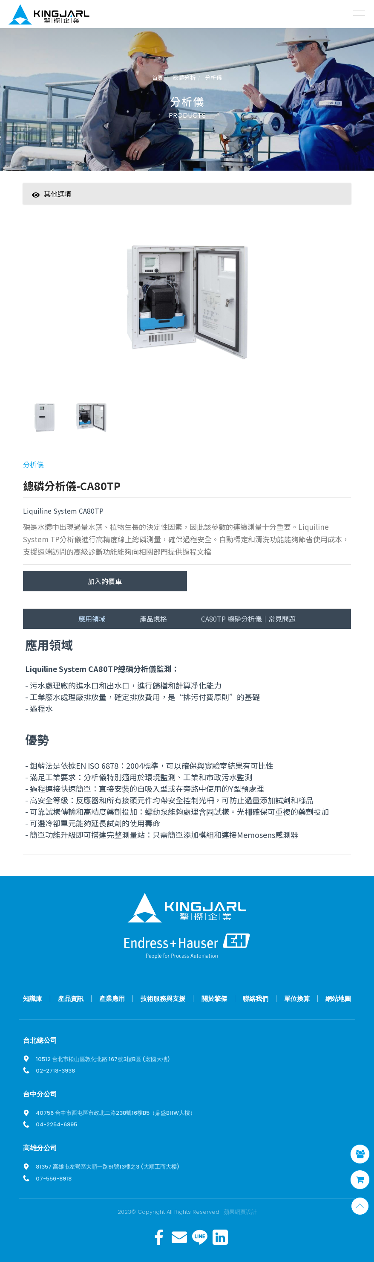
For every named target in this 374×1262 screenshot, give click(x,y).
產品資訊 (70, 998)
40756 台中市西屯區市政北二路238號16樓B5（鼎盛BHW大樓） (116, 1113)
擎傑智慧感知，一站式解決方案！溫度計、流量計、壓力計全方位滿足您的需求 (49, 16)
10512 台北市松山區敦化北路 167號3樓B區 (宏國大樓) (103, 1059)
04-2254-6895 (56, 1124)
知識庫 (32, 998)
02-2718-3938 (55, 1071)
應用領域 (92, 619)
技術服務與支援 (163, 998)
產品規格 (153, 619)
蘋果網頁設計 (240, 1212)
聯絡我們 (255, 998)
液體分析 (184, 78)
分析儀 (213, 78)
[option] (187, 306)
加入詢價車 (105, 581)
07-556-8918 (54, 1179)
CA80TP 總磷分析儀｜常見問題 (248, 619)
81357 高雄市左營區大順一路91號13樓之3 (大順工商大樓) (107, 1167)
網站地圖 (338, 998)
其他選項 (51, 194)
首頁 (158, 78)
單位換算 (297, 998)
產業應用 (112, 998)
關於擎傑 (214, 998)
